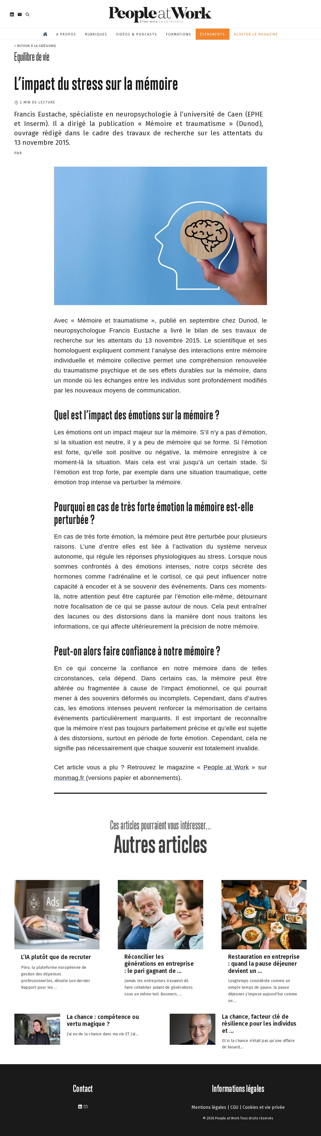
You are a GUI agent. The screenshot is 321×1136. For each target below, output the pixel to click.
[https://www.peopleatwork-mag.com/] (226, 767)
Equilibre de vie (31, 56)
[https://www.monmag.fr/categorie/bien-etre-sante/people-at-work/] (70, 778)
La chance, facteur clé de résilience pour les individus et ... (259, 1023)
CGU (234, 1107)
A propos (66, 34)
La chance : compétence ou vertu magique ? (103, 1020)
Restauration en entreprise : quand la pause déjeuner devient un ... (264, 963)
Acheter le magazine (256, 34)
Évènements (212, 34)
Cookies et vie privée (264, 1107)
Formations (178, 34)
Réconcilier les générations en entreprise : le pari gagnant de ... (159, 963)
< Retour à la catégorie (35, 46)
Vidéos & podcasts (136, 34)
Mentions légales (209, 1107)
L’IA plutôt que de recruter (56, 957)
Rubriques (96, 34)
